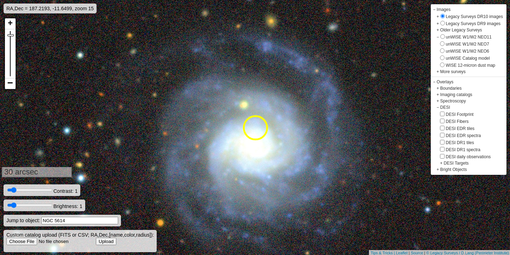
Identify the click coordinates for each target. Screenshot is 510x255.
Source (417, 253)
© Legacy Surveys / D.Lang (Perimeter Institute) (467, 253)
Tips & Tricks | (383, 253)
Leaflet (401, 253)
